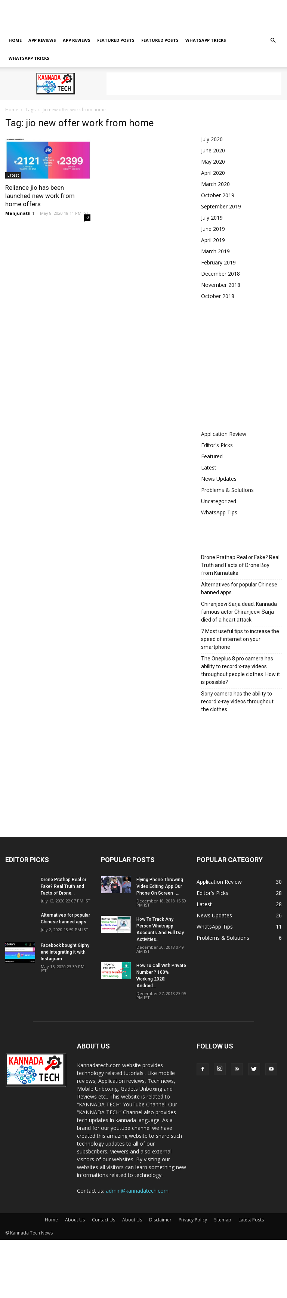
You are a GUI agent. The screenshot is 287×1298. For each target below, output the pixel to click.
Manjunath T (20, 213)
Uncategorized (218, 501)
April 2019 (213, 240)
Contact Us (60, 15)
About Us (34, 15)
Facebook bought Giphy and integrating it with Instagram (65, 952)
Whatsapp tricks (205, 40)
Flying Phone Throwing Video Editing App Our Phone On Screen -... (159, 886)
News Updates (219, 478)
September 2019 (221, 206)
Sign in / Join (80, 5)
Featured (212, 456)
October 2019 (217, 195)
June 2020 (213, 150)
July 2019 (212, 217)
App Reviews (42, 40)
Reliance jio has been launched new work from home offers (40, 196)
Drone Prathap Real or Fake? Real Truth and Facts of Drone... (63, 886)
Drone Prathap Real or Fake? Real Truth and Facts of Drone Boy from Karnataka (240, 565)
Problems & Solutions (227, 489)
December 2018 (220, 273)
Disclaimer (113, 15)
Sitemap (174, 15)
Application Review (223, 433)
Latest (13, 175)
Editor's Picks (217, 445)
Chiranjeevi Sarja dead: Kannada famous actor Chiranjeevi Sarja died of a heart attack (239, 612)
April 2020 (213, 172)
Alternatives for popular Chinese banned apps (239, 588)
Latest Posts (201, 15)
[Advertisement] (194, 83)
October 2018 (217, 296)
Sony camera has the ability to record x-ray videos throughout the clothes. (237, 701)
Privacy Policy (145, 15)
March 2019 (215, 251)
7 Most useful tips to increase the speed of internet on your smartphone (240, 639)
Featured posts (116, 40)
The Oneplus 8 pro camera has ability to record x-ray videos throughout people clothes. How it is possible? (240, 670)
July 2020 (212, 139)
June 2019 (213, 228)
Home (11, 15)
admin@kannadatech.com (137, 1190)
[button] (273, 40)
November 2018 (220, 284)
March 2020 (215, 184)
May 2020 (213, 161)
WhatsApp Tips (219, 512)
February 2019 (218, 262)
